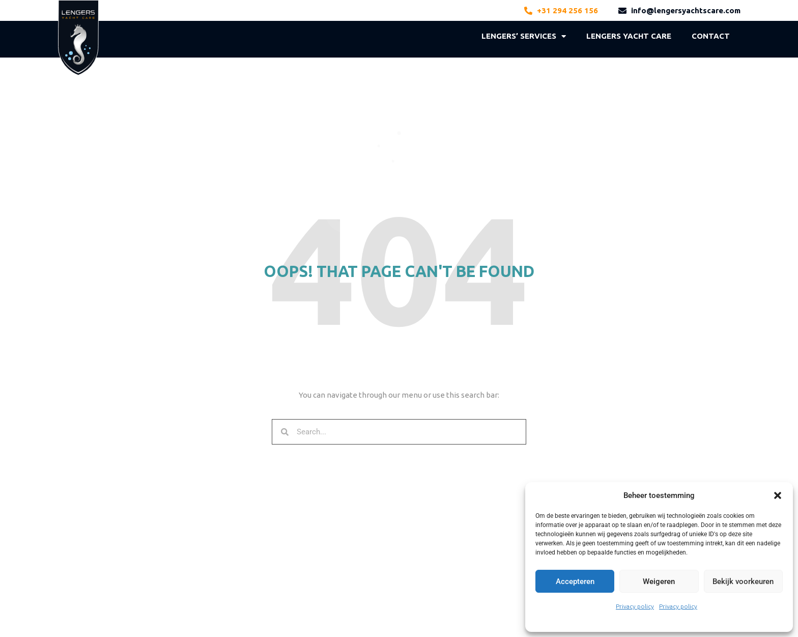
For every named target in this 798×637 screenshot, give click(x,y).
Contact (711, 36)
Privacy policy (635, 606)
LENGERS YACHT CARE (628, 36)
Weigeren (659, 581)
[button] (778, 495)
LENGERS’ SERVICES (523, 36)
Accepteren (575, 581)
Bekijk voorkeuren (743, 581)
